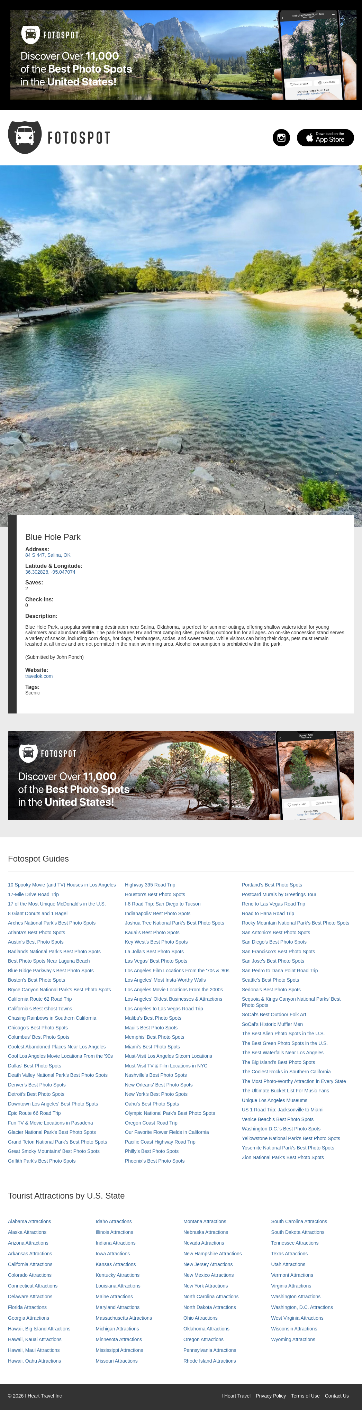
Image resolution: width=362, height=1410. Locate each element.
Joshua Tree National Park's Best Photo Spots (174, 923)
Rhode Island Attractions (209, 1361)
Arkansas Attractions (30, 1253)
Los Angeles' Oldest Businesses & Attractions (173, 999)
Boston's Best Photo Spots (36, 980)
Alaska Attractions (27, 1232)
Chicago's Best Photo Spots (38, 1027)
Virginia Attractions (291, 1286)
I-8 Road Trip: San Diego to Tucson (163, 904)
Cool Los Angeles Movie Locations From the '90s (60, 1056)
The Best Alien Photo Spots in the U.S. (283, 1033)
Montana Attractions (204, 1221)
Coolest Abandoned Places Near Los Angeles (57, 1046)
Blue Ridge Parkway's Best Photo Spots (51, 970)
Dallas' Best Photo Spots (34, 1065)
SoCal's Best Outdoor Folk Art (274, 1014)
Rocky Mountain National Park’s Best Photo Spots (295, 923)
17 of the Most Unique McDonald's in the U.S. (57, 904)
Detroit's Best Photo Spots (36, 1094)
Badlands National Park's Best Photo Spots (54, 951)
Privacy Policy (271, 1396)
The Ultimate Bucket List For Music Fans (285, 1090)
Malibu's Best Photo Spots (153, 1018)
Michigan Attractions (117, 1328)
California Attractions (30, 1264)
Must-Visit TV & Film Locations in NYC (166, 1065)
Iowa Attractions (113, 1253)
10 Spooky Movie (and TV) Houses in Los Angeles (62, 885)
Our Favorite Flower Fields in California (167, 1132)
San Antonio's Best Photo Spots (276, 932)
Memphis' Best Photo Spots (154, 1037)
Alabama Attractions (29, 1221)
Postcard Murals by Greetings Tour (279, 894)
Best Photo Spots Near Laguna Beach (49, 961)
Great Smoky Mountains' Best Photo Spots (54, 1151)
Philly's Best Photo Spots (152, 1151)
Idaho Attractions (114, 1221)
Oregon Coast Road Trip (151, 1123)
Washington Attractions (296, 1296)
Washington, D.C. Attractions (302, 1307)
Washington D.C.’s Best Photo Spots (281, 1128)
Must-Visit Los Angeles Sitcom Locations (168, 1056)
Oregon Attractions (203, 1339)
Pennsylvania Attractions (209, 1350)
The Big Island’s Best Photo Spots (278, 1062)
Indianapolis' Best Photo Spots (157, 913)
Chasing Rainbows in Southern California (52, 1018)
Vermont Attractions (292, 1275)
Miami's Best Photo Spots (152, 1046)
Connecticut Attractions (32, 1286)
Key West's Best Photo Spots (156, 942)
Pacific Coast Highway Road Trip (160, 1142)
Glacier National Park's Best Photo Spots (52, 1132)
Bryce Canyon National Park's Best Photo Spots (59, 989)
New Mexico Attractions (208, 1275)
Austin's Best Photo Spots (36, 942)
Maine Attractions (114, 1296)
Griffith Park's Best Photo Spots (41, 1161)
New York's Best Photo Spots (156, 1094)
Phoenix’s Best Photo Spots (155, 1161)
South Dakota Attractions (298, 1232)
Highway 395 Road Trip (150, 885)
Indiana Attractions (116, 1243)
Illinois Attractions (114, 1232)
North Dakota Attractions (209, 1307)
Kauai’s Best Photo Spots (152, 932)
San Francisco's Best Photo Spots (278, 951)
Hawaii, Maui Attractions (34, 1350)
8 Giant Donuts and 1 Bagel (37, 913)
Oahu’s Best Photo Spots (152, 1104)
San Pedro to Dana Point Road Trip (280, 970)
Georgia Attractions (28, 1318)
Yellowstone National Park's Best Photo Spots (291, 1138)
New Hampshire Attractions (212, 1253)
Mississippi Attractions (119, 1350)
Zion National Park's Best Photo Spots (283, 1157)
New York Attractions (205, 1286)
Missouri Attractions (117, 1361)
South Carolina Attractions (299, 1221)
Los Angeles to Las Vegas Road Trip (164, 1008)
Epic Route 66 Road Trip (34, 1113)
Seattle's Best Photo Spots (270, 980)
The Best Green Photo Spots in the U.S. (285, 1043)
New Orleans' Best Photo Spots (159, 1085)
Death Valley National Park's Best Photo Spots (58, 1075)
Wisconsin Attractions (294, 1328)
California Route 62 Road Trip (40, 999)
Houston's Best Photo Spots (155, 894)
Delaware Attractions (30, 1296)
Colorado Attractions (30, 1275)
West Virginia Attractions (297, 1318)
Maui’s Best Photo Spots (151, 1027)
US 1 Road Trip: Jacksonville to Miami (283, 1109)
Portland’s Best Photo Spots (272, 885)
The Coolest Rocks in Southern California (286, 1071)
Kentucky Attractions (118, 1275)
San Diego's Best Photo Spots (274, 942)
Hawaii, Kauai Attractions (35, 1339)
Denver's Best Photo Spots (37, 1085)
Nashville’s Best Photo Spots (156, 1075)
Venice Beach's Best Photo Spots (278, 1119)
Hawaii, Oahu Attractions (34, 1361)
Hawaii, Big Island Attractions (39, 1328)
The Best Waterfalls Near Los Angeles (283, 1052)
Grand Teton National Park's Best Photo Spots (57, 1142)
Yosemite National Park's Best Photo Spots (288, 1147)
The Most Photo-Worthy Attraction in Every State (294, 1081)
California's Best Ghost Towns (40, 1008)
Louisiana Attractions (118, 1286)
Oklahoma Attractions (206, 1328)
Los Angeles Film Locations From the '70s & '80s (177, 970)
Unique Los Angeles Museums (274, 1100)
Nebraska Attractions (205, 1232)
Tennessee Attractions (295, 1243)
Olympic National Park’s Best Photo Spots (170, 1113)
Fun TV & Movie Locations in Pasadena (50, 1123)
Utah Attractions (288, 1264)
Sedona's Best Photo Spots (271, 989)
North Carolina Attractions (211, 1296)
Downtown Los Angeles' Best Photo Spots (53, 1104)
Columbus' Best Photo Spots (39, 1037)
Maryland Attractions (118, 1307)
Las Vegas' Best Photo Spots (156, 961)
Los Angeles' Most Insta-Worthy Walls (165, 980)
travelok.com (39, 676)
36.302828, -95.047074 (50, 572)
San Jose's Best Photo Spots (273, 961)
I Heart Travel (236, 1396)
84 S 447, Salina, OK (48, 555)
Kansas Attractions (116, 1264)
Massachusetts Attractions (124, 1318)
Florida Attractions (27, 1307)
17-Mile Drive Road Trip (33, 894)
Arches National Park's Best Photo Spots (52, 923)
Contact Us (337, 1396)
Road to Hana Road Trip (268, 913)
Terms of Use (305, 1396)
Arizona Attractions (28, 1243)
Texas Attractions (289, 1253)
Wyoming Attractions (293, 1339)
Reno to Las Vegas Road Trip (273, 904)
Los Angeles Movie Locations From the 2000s (174, 989)
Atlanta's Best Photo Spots (36, 932)
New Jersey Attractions (208, 1264)
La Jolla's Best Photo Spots (154, 951)
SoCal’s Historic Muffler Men (272, 1024)
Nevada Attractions (203, 1243)
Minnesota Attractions (119, 1339)
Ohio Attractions (200, 1318)
